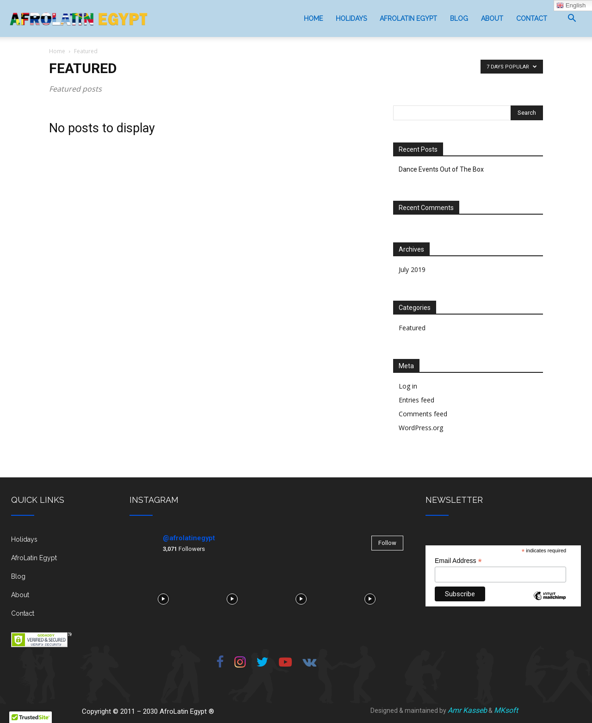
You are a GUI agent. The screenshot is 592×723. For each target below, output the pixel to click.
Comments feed (423, 413)
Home (313, 18)
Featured (412, 327)
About (492, 18)
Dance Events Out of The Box (441, 169)
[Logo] (78, 18)
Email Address (458, 560)
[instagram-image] (163, 597)
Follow (387, 542)
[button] (572, 19)
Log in (408, 386)
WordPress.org (421, 427)
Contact (531, 18)
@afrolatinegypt (189, 538)
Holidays (351, 18)
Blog (459, 18)
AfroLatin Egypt (408, 18)
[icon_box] (59, 543)
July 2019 (412, 269)
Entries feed (416, 399)
